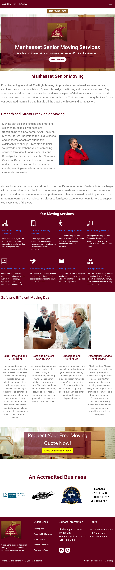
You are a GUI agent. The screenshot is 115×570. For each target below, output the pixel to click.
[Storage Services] (90, 261)
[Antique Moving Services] (33, 261)
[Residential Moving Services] (5, 223)
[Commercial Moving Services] (33, 223)
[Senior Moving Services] (61, 223)
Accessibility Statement (43, 534)
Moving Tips (39, 529)
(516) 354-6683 (67, 540)
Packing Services (67, 268)
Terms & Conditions (41, 545)
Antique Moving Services (42, 268)
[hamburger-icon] (110, 4)
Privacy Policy (39, 540)
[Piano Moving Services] (90, 223)
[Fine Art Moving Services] (4, 261)
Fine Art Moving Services (13, 268)
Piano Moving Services (98, 230)
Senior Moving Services (70, 230)
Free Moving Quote (41, 550)
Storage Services (95, 268)
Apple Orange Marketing (103, 561)
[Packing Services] (61, 261)
